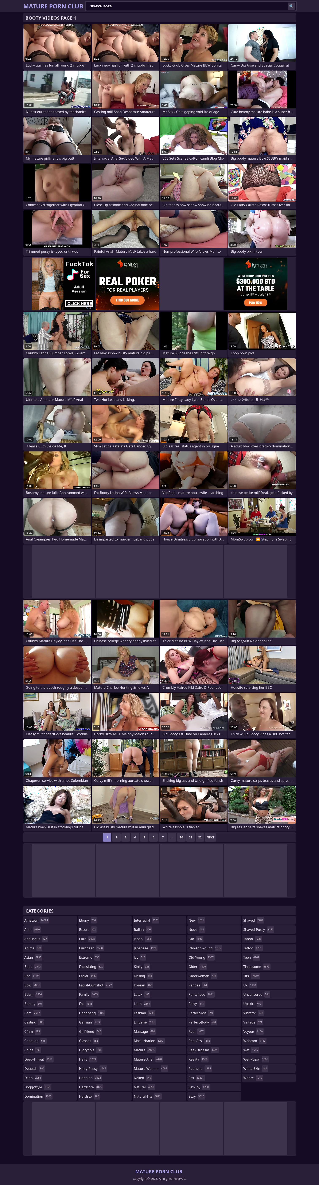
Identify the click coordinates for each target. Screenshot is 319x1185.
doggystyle (38, 1087)
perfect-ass (201, 1013)
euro (87, 939)
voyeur (253, 1031)
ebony (88, 920)
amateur (36, 920)
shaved (253, 920)
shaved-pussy (258, 929)
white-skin (255, 1068)
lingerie (145, 1022)
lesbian (145, 1013)
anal (32, 929)
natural (144, 1087)
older (197, 966)
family (89, 994)
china (33, 1050)
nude (196, 929)
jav (140, 957)
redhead (200, 1068)
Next (210, 837)
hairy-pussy (93, 1068)
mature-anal (148, 1059)
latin (142, 1004)
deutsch (34, 1068)
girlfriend (90, 1031)
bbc (32, 976)
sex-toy (199, 1087)
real (196, 1031)
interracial (147, 920)
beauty (33, 1004)
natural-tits (148, 1096)
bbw (32, 985)
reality (198, 1059)
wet (251, 1050)
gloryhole (90, 1050)
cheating (35, 1041)
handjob (90, 1078)
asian (33, 957)
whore (253, 1078)
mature (145, 1050)
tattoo (253, 948)
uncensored (256, 994)
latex (142, 994)
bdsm (33, 994)
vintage (253, 1022)
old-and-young (205, 948)
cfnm (32, 1031)
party (196, 1004)
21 (190, 837)
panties (198, 985)
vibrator (253, 1013)
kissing (143, 976)
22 (200, 837)
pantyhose (201, 994)
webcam (255, 1041)
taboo (252, 939)
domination (38, 1096)
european (91, 948)
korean (143, 985)
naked (143, 1078)
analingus (36, 939)
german (90, 1022)
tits (251, 976)
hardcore (91, 1087)
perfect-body (202, 1022)
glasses (89, 1041)
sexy (196, 1096)
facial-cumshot (96, 985)
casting (34, 1022)
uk (250, 985)
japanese (145, 948)
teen (251, 957)
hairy (88, 1059)
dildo (33, 1078)
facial (88, 976)
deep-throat (39, 1059)
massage (145, 1031)
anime (33, 948)
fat (86, 1004)
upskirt (253, 1004)
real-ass (199, 1041)
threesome (257, 966)
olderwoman (202, 976)
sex (196, 1078)
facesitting (91, 966)
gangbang (92, 1013)
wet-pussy (256, 1059)
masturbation (149, 1041)
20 (181, 837)
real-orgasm (203, 1050)
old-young (201, 957)
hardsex (89, 1096)
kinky (142, 966)
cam (32, 1013)
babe (33, 966)
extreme (89, 957)
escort (88, 929)
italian (143, 929)
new (196, 920)
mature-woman (151, 1068)
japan (143, 939)
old (195, 939)
